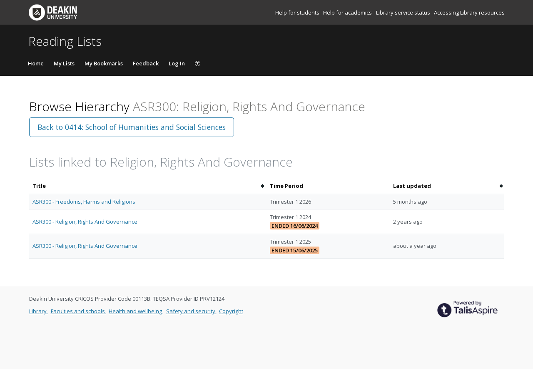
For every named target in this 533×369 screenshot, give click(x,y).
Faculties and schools (78, 311)
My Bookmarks (104, 63)
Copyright (231, 311)
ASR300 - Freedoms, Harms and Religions (83, 201)
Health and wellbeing (136, 311)
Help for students (298, 12)
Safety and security (191, 311)
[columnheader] (147, 186)
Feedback (146, 63)
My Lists (64, 63)
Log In (177, 63)
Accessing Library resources (469, 12)
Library (38, 311)
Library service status (403, 12)
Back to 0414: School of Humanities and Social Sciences (131, 127)
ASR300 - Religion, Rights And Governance (84, 221)
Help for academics (348, 12)
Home (36, 63)
